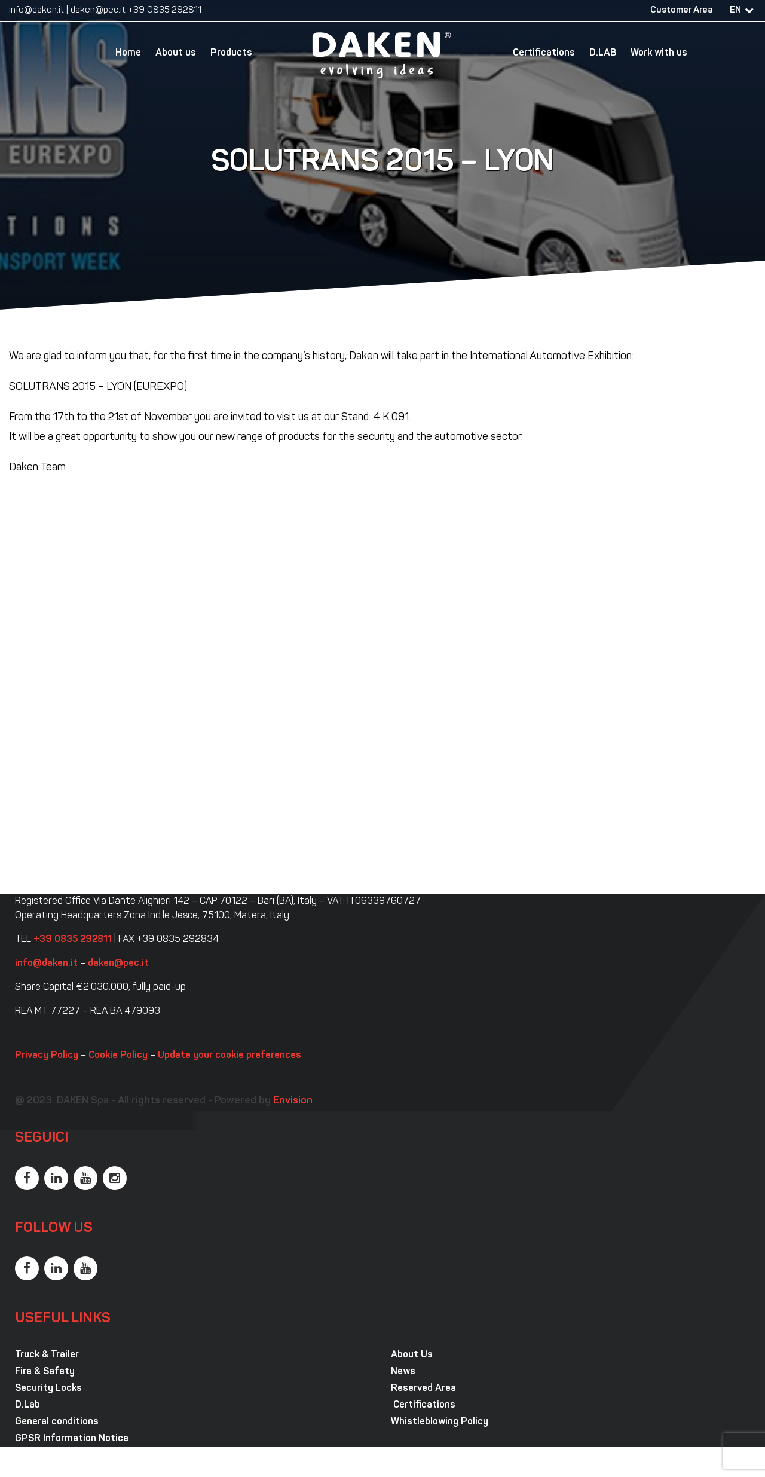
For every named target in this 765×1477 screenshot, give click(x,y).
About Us (412, 1355)
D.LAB (602, 53)
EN (735, 10)
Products (231, 53)
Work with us (659, 53)
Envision (293, 1101)
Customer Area (681, 10)
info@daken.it (36, 10)
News (403, 1372)
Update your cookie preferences (229, 1055)
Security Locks (48, 1388)
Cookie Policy (118, 1055)
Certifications (544, 53)
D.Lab (27, 1405)
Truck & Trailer (47, 1355)
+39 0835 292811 (164, 10)
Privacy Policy (46, 1055)
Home (128, 53)
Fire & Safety (45, 1372)
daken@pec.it (98, 10)
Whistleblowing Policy (439, 1422)
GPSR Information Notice (71, 1439)
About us (175, 53)
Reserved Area (423, 1388)
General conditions (57, 1422)
